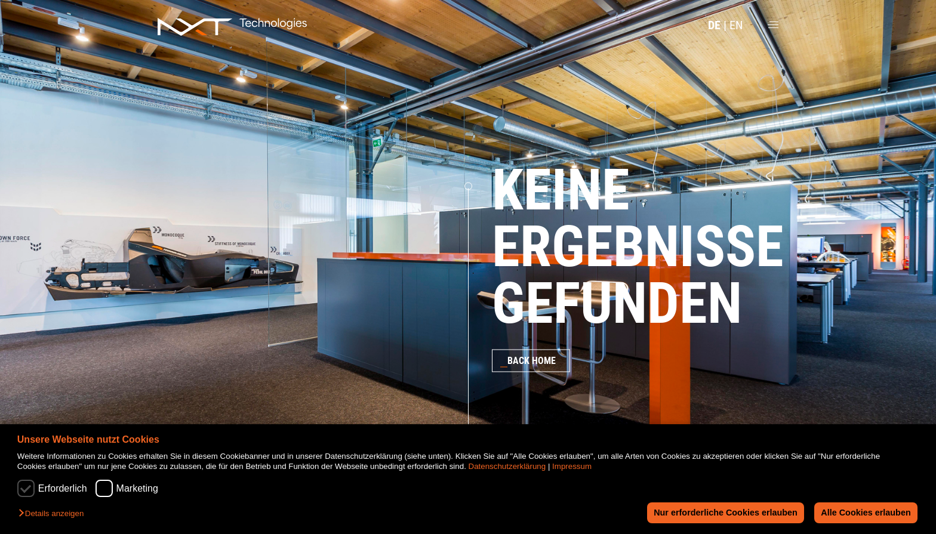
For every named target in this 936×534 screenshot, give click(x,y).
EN (736, 25)
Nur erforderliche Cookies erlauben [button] (726, 512)
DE (714, 25)
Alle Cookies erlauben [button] (865, 512)
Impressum (572, 466)
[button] (54, 514)
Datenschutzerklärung (507, 466)
